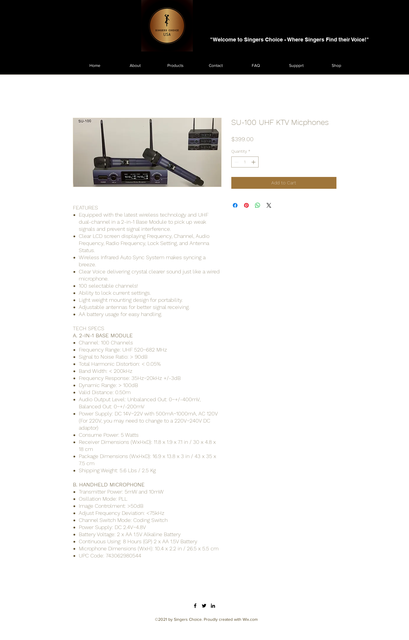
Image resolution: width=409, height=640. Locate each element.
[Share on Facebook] (235, 205)
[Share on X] (268, 205)
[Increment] (254, 162)
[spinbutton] (245, 162)
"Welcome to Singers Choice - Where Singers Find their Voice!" (289, 39)
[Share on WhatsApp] (257, 205)
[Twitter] (204, 606)
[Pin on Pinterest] (246, 205)
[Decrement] (236, 162)
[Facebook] (195, 606)
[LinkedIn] (213, 606)
